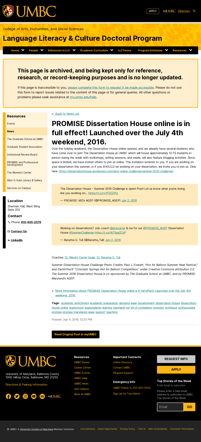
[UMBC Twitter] (17, 396)
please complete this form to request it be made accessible (111, 87)
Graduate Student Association (24, 146)
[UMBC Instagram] (25, 396)
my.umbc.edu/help (83, 97)
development (146, 303)
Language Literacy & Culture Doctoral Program (82, 38)
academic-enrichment (75, 303)
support (100, 312)
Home (15, 50)
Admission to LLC (59, 50)
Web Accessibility (157, 429)
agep (134, 303)
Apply (153, 11)
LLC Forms (124, 50)
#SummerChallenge (81, 232)
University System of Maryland (36, 429)
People (33, 50)
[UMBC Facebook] (8, 396)
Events (11, 123)
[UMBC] (29, 11)
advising (124, 303)
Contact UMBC (121, 367)
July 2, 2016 (129, 200)
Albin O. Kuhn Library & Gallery (24, 180)
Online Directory (122, 362)
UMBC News (81, 383)
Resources (180, 50)
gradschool (76, 307)
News (10, 131)
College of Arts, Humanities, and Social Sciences (43, 29)
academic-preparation (104, 303)
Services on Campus (19, 188)
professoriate (186, 307)
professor (171, 307)
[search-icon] (194, 11)
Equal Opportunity (107, 429)
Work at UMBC (82, 394)
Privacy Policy (127, 429)
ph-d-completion (141, 307)
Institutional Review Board (22, 154)
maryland (119, 307)
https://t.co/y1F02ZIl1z (103, 193)
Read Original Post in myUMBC (76, 334)
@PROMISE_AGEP (155, 228)
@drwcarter (117, 228)
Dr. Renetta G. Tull (108, 257)
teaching (111, 312)
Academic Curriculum (94, 50)
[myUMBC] (169, 11)
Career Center (82, 367)
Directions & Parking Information (26, 384)
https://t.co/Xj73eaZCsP (110, 232)
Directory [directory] (184, 11)
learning (107, 307)
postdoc (158, 307)
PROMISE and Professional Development (22, 163)
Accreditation (87, 429)
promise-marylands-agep (79, 312)
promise (57, 312)
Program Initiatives (150, 50)
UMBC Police (120, 387)
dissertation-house (168, 303)
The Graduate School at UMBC (25, 139)
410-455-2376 (31, 222)
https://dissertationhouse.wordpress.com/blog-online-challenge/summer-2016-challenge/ (116, 171)
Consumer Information (182, 429)
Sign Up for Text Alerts (126, 393)
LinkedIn (17, 241)
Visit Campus (81, 388)
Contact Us (19, 231)
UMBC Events (82, 372)
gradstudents (93, 307)
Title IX (141, 429)
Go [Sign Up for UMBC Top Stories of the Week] (189, 407)
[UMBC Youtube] (34, 396)
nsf (128, 307)
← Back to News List (65, 113)
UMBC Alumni (81, 362)
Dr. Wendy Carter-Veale (80, 257)
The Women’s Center (19, 172)
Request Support (123, 372)
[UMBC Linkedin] (42, 396)
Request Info (176, 359)
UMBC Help (80, 378)
